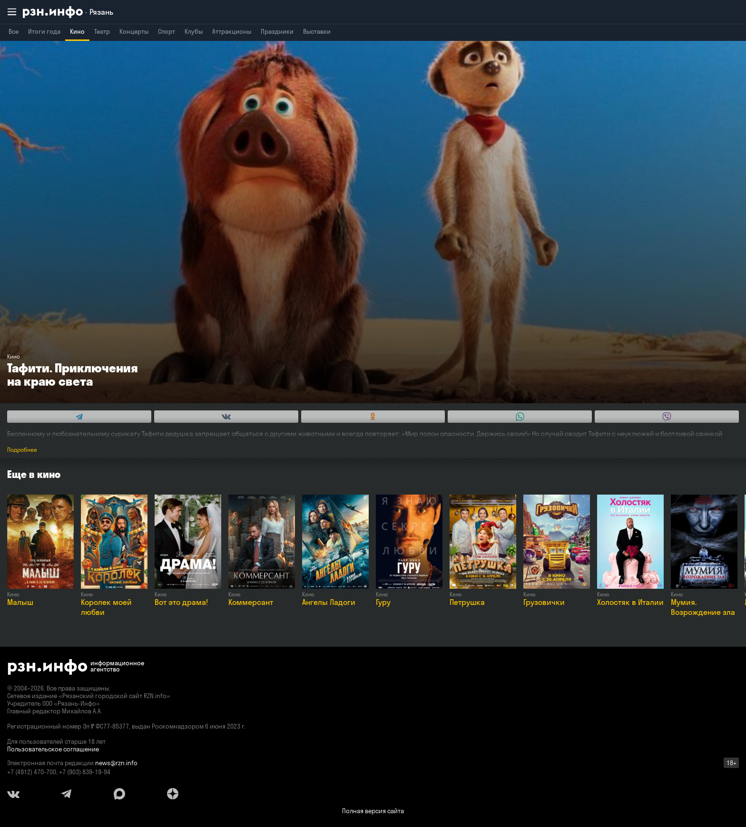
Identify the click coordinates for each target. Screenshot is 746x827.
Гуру (383, 602)
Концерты (133, 31)
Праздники (277, 31)
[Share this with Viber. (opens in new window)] (667, 416)
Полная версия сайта (373, 811)
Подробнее (22, 449)
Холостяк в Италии (630, 602)
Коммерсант (250, 602)
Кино (77, 31)
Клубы (194, 31)
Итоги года (44, 31)
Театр (102, 31)
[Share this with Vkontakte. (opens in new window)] (226, 416)
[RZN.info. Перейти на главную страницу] (68, 12)
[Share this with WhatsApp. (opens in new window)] (520, 416)
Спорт (166, 31)
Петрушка (467, 602)
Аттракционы (231, 31)
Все (14, 31)
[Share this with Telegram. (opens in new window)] (79, 416)
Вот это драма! (181, 602)
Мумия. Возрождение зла (703, 607)
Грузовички (544, 602)
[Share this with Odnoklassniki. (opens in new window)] (373, 416)
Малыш (20, 602)
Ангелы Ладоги (328, 602)
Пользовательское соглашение (53, 749)
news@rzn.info (116, 763)
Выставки (317, 31)
